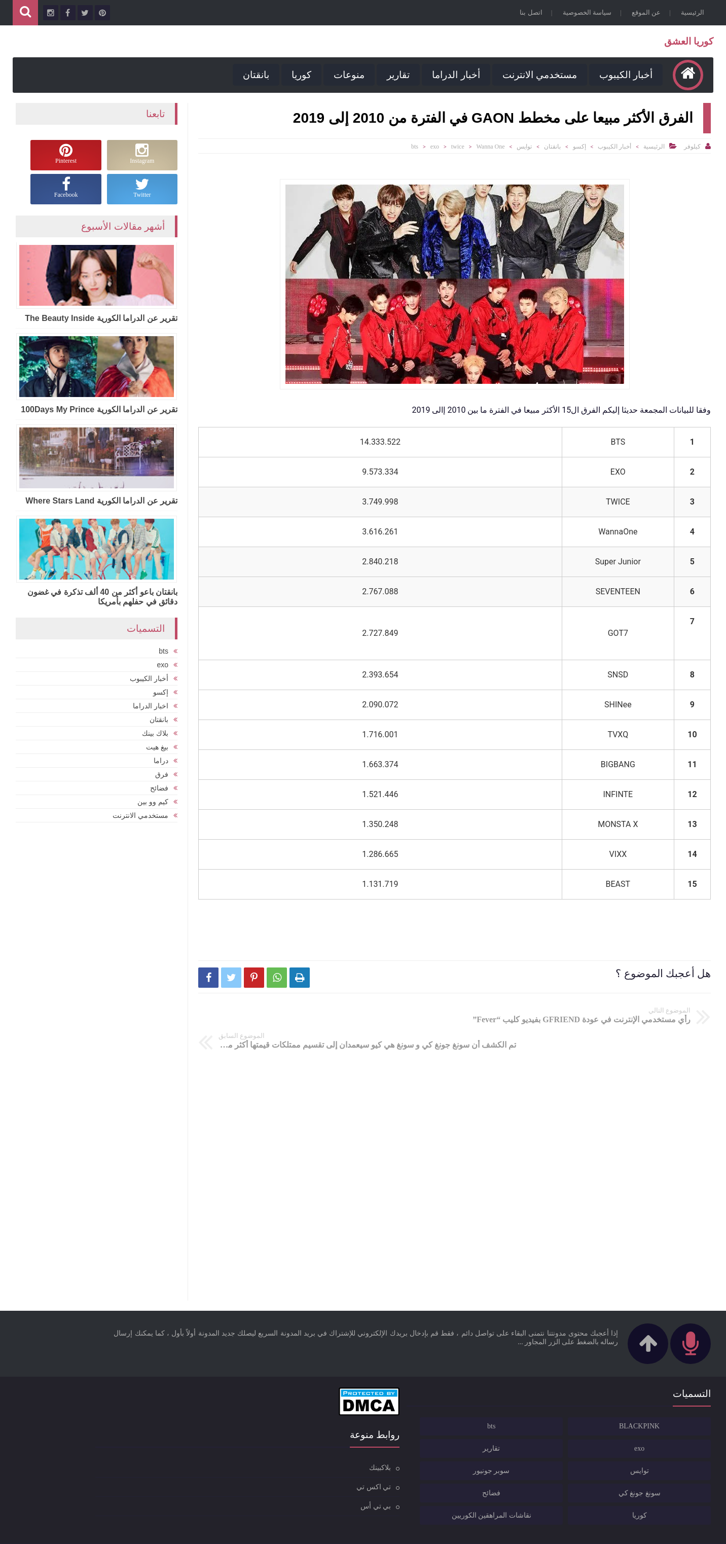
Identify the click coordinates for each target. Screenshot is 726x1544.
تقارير (395, 74)
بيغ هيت (157, 745)
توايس (524, 146)
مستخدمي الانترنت (536, 74)
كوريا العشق (686, 41)
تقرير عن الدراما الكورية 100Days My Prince (99, 409)
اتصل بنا (528, 12)
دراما (161, 759)
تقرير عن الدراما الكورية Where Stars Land (101, 500)
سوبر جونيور (589, 1446)
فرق (161, 773)
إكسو (579, 146)
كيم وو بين (152, 800)
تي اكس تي (333, 1461)
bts (414, 146)
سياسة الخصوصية (584, 12)
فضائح (159, 786)
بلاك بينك (155, 732)
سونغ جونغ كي (671, 1468)
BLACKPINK (671, 1401)
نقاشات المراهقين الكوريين (585, 1490)
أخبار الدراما (453, 74)
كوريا (299, 74)
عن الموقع (643, 12)
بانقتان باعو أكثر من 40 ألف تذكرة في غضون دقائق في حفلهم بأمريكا (102, 596)
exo (434, 146)
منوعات (346, 74)
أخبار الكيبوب (623, 74)
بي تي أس (335, 1481)
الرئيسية (690, 12)
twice (457, 146)
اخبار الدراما (150, 704)
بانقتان (253, 74)
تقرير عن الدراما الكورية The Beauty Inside (101, 317)
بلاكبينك (339, 1442)
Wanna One (490, 146)
